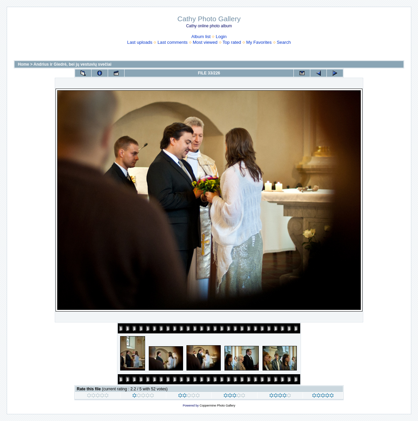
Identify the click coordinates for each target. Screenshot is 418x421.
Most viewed (205, 42)
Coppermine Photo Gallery (217, 405)
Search (284, 42)
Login (221, 36)
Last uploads (139, 42)
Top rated (231, 42)
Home (23, 64)
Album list (201, 36)
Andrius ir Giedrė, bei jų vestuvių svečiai (72, 64)
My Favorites (259, 42)
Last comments (172, 42)
